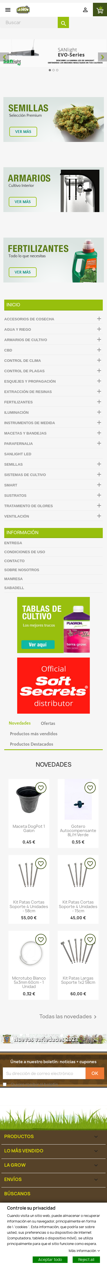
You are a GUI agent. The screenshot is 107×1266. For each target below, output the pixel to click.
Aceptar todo (50, 1259)
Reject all (86, 1259)
